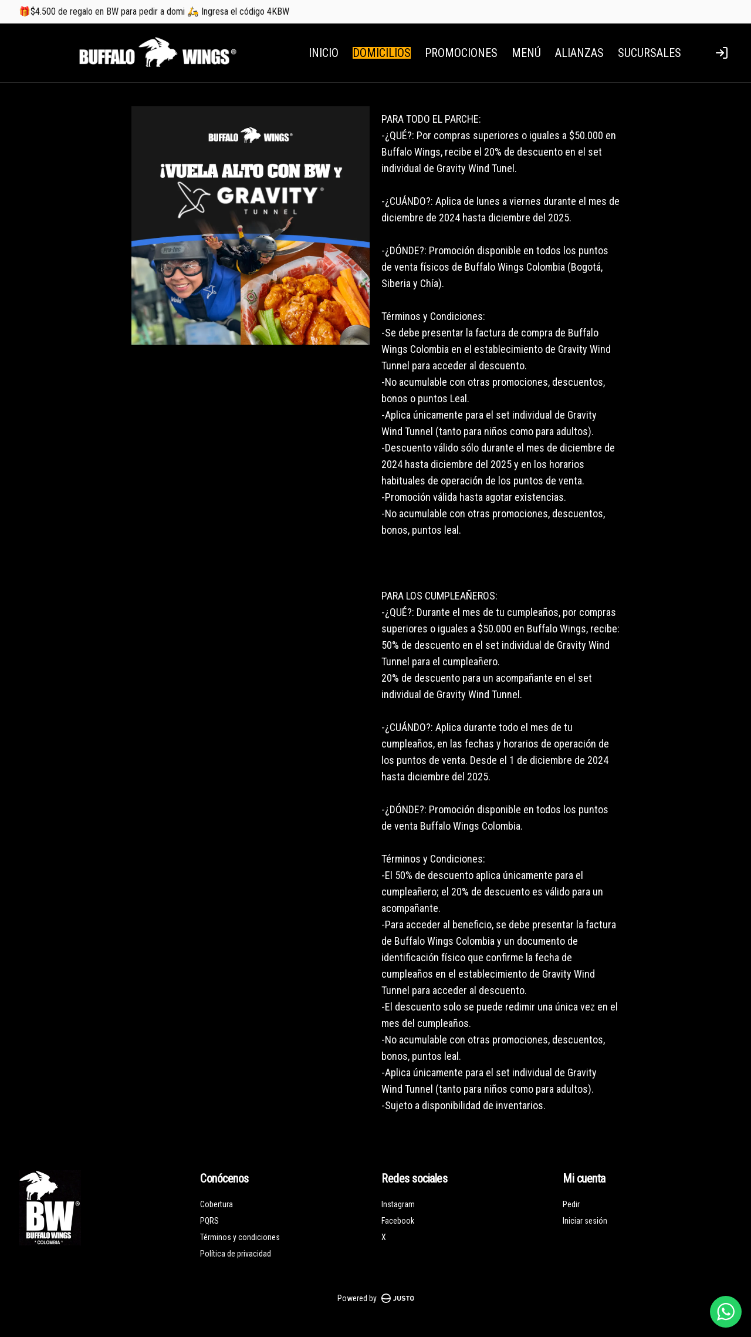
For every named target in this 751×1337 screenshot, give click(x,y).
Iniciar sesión (585, 1220)
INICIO (324, 53)
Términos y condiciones (240, 1237)
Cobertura (216, 1204)
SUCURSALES (649, 53)
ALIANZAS (579, 53)
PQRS (209, 1220)
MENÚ (526, 53)
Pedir (571, 1204)
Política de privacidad (235, 1253)
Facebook (397, 1220)
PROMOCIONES (461, 53)
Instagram (398, 1204)
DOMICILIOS (382, 53)
